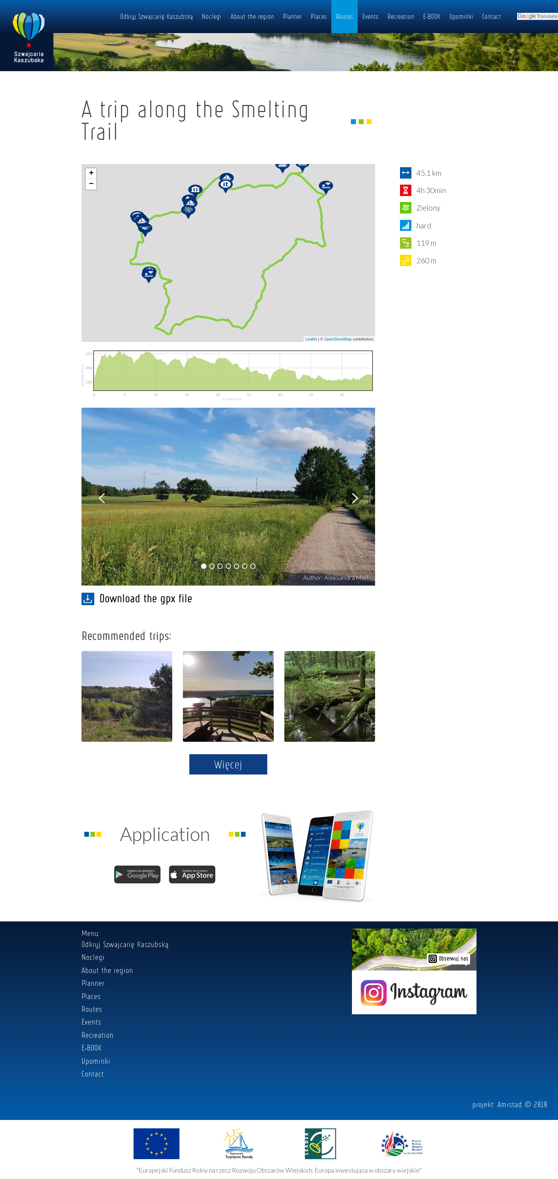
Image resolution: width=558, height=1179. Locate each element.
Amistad (510, 1104)
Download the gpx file (136, 598)
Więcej (228, 764)
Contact (491, 16)
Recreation (401, 16)
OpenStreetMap (338, 339)
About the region (252, 16)
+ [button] (91, 173)
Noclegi (211, 16)
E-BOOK (432, 16)
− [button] (91, 184)
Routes (344, 16)
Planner (292, 16)
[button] (203, 566)
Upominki (461, 16)
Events (370, 16)
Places (319, 16)
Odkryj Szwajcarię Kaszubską (156, 16)
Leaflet (311, 339)
